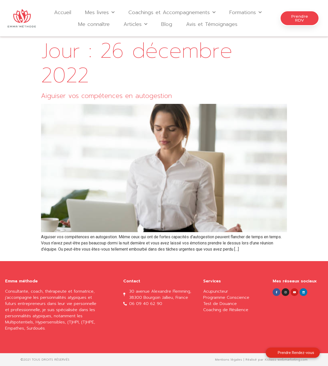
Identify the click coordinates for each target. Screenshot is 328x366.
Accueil (62, 12)
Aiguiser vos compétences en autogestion (106, 96)
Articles (135, 24)
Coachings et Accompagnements (172, 12)
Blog (166, 24)
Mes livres (100, 12)
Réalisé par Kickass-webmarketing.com (276, 359)
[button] (299, 18)
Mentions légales (228, 359)
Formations (245, 12)
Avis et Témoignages (212, 24)
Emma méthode (21, 281)
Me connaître (94, 24)
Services (212, 281)
